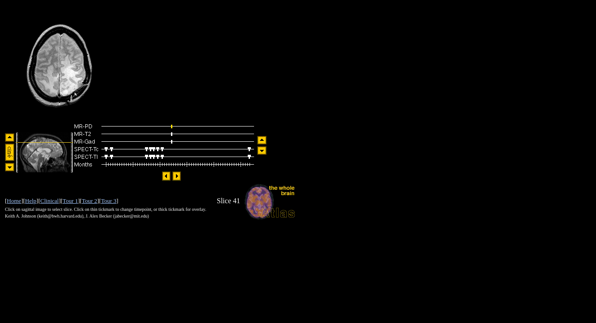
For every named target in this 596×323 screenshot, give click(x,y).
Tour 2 (89, 200)
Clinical (49, 200)
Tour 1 (70, 200)
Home (14, 200)
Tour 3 (108, 200)
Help (30, 200)
